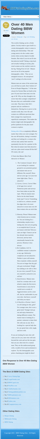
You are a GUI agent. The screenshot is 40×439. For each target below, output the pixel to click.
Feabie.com (11, 401)
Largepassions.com (15, 404)
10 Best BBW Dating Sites (20, 8)
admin (7, 30)
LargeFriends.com (14, 379)
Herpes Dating (9, 416)
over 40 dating (31, 37)
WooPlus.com (12, 386)
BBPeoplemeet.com (14, 395)
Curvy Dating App (14, 376)
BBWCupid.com (13, 382)
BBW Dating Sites (22, 433)
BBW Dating (9, 422)
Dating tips (20, 37)
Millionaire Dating (11, 419)
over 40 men (14, 39)
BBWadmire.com (13, 398)
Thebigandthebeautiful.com (17, 392)
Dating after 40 (16, 131)
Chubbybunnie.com (14, 389)
